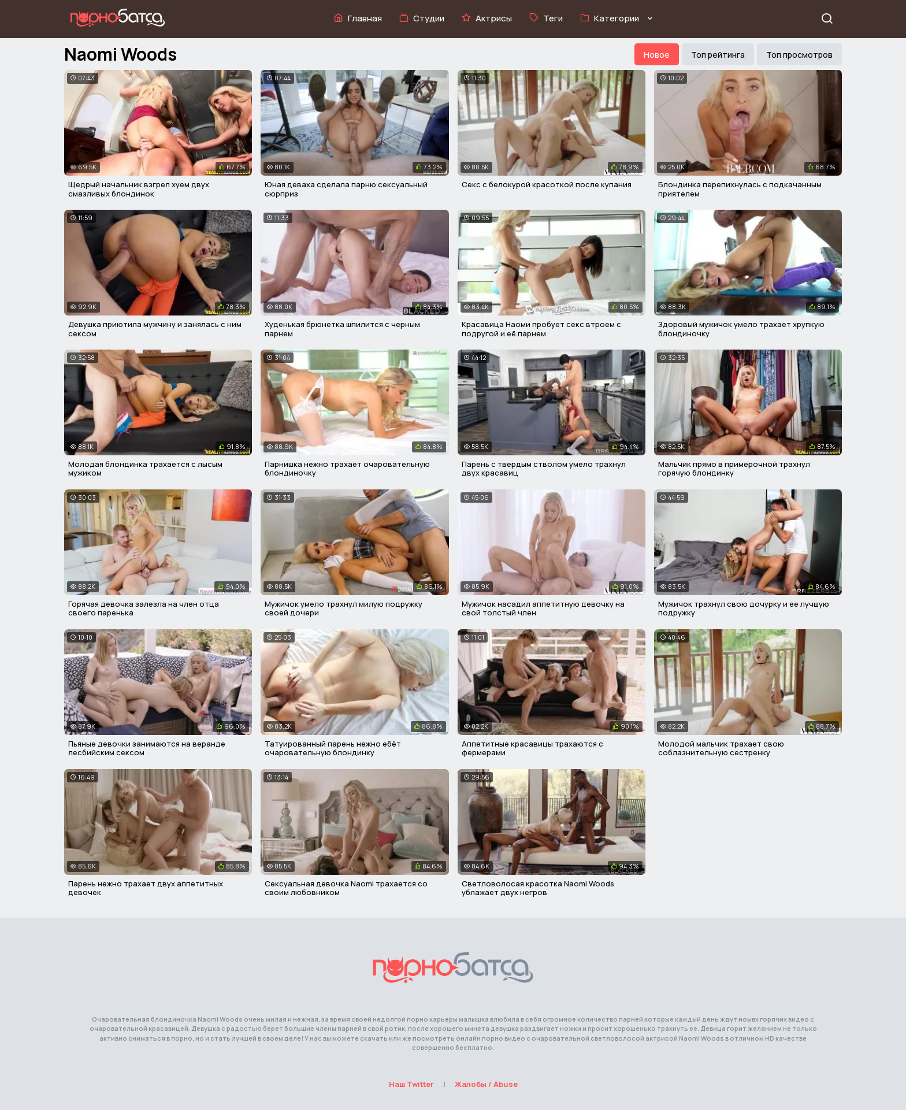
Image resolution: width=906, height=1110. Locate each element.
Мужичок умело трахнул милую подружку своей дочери (343, 608)
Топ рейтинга (718, 54)
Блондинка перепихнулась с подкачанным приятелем (740, 189)
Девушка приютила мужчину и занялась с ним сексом (155, 329)
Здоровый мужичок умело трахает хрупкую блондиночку (741, 329)
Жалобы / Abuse (486, 1084)
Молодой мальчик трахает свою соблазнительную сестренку (721, 748)
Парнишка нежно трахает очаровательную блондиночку (347, 468)
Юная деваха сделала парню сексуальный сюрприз (346, 189)
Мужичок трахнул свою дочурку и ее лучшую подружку (743, 608)
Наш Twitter (411, 1084)
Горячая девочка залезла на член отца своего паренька (143, 608)
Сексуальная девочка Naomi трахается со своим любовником (346, 888)
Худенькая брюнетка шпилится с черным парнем (342, 329)
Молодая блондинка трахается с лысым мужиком (145, 468)
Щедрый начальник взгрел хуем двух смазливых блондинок (138, 189)
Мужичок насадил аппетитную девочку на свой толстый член (543, 608)
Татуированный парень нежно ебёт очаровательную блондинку (333, 748)
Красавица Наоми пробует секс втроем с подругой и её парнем (541, 329)
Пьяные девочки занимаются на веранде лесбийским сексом (146, 748)
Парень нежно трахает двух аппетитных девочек (145, 888)
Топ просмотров (799, 54)
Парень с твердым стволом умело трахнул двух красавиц (544, 468)
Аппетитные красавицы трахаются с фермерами (532, 748)
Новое (657, 54)
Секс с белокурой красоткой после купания (547, 184)
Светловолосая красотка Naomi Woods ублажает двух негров (538, 888)
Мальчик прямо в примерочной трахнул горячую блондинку (734, 468)
